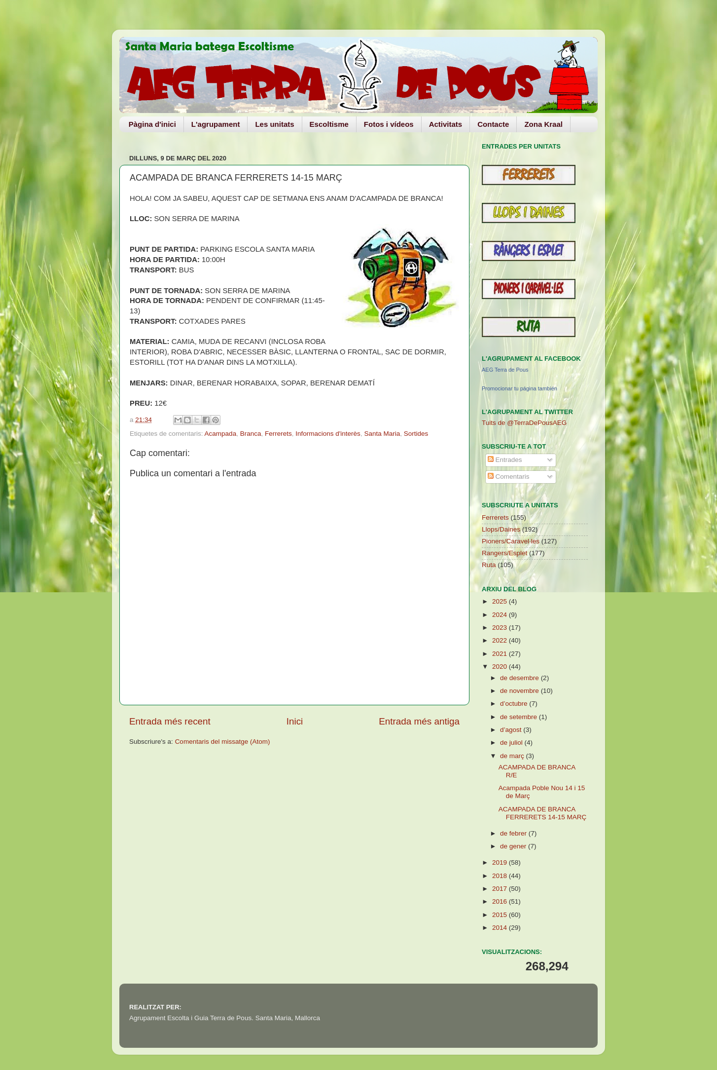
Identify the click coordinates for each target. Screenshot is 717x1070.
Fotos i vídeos (389, 124)
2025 (500, 601)
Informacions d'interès (327, 433)
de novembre (520, 690)
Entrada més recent (170, 721)
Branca (250, 433)
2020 (500, 666)
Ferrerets (278, 433)
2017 (500, 888)
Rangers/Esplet (504, 553)
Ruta (489, 565)
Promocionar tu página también (519, 388)
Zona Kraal (543, 124)
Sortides (416, 433)
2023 (500, 627)
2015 (500, 914)
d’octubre (514, 703)
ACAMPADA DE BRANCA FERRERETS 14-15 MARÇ (543, 813)
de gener (514, 846)
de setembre (519, 717)
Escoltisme (329, 124)
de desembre (520, 678)
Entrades (505, 459)
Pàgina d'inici (152, 124)
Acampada (221, 433)
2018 (500, 875)
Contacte (493, 124)
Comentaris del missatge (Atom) (222, 741)
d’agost (511, 729)
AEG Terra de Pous (505, 370)
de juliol (512, 742)
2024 (500, 614)
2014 (500, 927)
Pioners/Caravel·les (510, 541)
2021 (500, 653)
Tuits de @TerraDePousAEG (524, 422)
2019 (500, 862)
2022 (500, 640)
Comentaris (509, 476)
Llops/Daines (501, 529)
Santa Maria (382, 433)
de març (513, 756)
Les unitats (274, 124)
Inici (295, 721)
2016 (500, 901)
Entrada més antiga (419, 721)
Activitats (446, 124)
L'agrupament (215, 124)
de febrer (514, 833)
